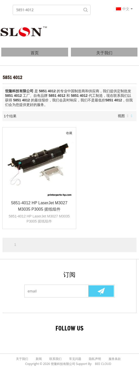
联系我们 (55, 359)
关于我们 (104, 53)
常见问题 (75, 359)
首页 (35, 53)
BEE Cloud (103, 364)
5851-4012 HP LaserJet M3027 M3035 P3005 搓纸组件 (39, 206)
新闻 (39, 359)
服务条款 (115, 359)
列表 (128, 116)
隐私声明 (95, 359)
